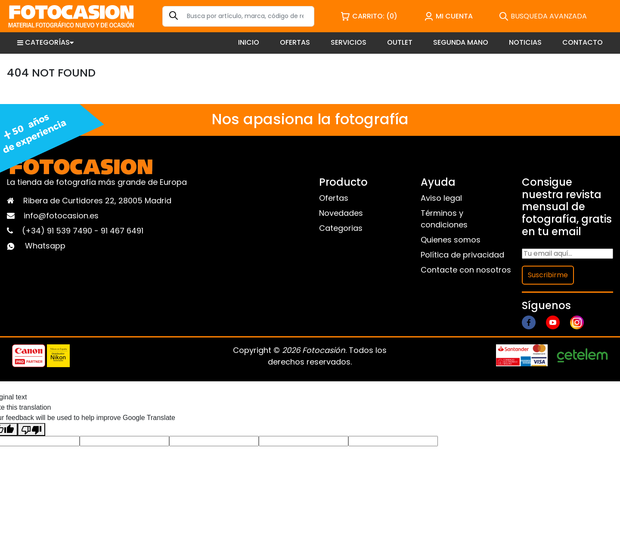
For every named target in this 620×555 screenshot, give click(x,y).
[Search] (238, 16)
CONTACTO (582, 42)
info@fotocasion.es (61, 215)
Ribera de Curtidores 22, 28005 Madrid (97, 200)
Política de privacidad (462, 254)
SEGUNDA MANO (460, 42)
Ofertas (333, 198)
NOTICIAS (525, 42)
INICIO (248, 42)
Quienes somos (450, 239)
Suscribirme (548, 275)
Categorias (341, 228)
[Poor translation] (31, 429)
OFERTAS (295, 42)
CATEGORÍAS (45, 42)
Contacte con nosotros (466, 269)
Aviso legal (441, 198)
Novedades (341, 213)
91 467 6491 (122, 230)
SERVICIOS (348, 42)
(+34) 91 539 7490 (58, 230)
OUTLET (399, 42)
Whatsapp (45, 245)
